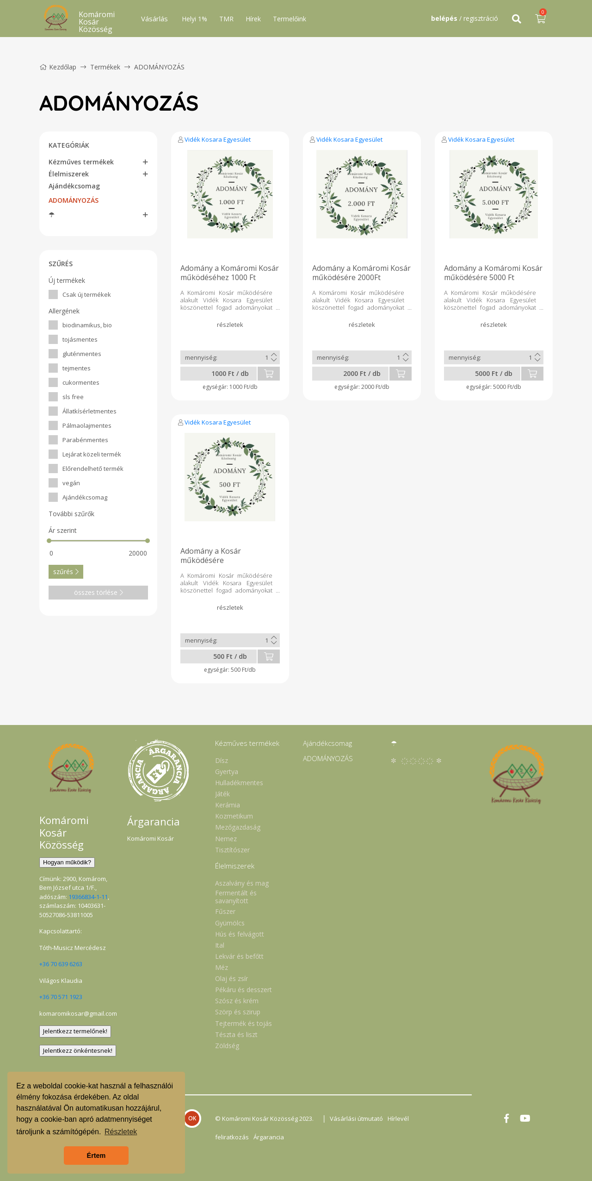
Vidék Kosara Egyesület (218, 139)
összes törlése (98, 592)
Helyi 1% (194, 18)
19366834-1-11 (88, 897)
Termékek (105, 66)
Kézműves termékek (81, 161)
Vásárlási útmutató (356, 1118)
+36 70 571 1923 (60, 997)
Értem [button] (96, 1155)
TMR (226, 18)
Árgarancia (268, 1137)
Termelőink (289, 18)
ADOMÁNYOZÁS (159, 66)
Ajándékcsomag (74, 185)
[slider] (49, 540)
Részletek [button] (121, 1132)
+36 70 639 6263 (60, 964)
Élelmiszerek (69, 173)
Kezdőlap (57, 66)
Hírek (253, 18)
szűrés (66, 571)
